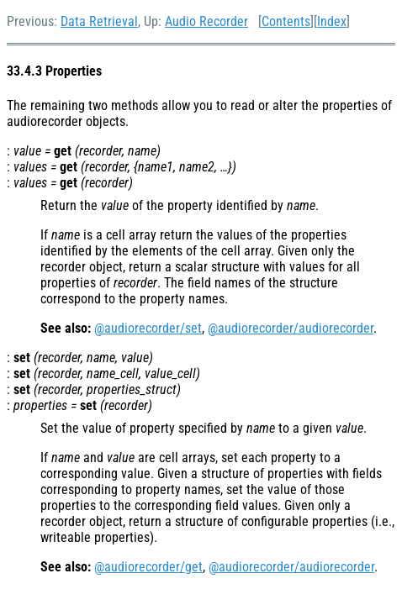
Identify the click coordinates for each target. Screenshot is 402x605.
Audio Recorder (206, 21)
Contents (286, 21)
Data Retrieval (99, 21)
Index (331, 21)
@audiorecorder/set (148, 328)
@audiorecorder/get (148, 567)
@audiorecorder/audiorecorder (290, 328)
